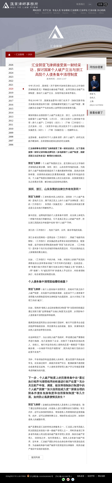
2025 (11, 69)
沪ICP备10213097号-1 (63, 476)
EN (90, 4)
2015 (11, 108)
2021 (11, 84)
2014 (11, 112)
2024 (11, 73)
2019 (11, 92)
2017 (11, 100)
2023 (11, 77)
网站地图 (101, 476)
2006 (11, 144)
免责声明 (91, 476)
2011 (11, 124)
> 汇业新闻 (19, 54)
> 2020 (29, 54)
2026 (11, 65)
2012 (11, 120)
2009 (11, 132)
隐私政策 (80, 476)
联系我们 (80, 4)
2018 (11, 96)
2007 (11, 140)
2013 (11, 116)
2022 (11, 81)
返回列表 (35, 457)
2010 (11, 128)
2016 (11, 104)
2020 (11, 88)
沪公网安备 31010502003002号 (41, 476)
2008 (11, 136)
